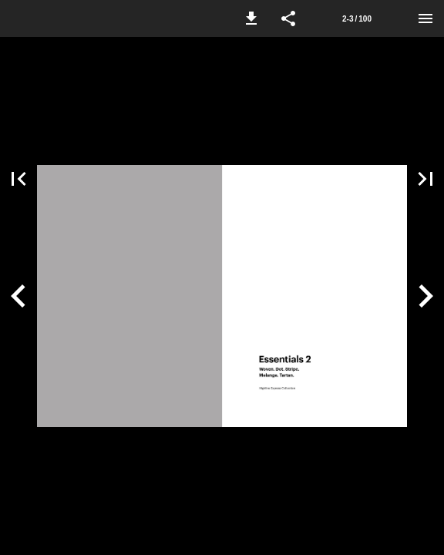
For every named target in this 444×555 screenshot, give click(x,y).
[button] (251, 18)
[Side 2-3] (357, 18)
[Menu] (425, 18)
